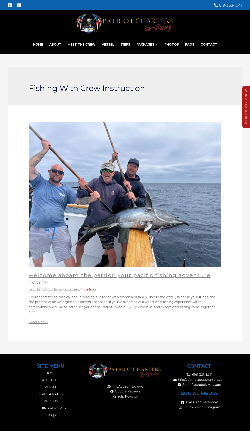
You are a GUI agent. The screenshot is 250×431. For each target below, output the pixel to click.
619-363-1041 (228, 4)
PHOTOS (51, 400)
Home (38, 44)
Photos (171, 44)
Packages (145, 44)
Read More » (38, 321)
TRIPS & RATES (51, 393)
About (55, 44)
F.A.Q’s (51, 414)
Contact (209, 44)
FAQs (189, 44)
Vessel (108, 44)
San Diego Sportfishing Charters (54, 288)
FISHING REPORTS (51, 407)
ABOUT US (50, 379)
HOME (51, 372)
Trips (125, 44)
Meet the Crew (82, 44)
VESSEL (51, 386)
